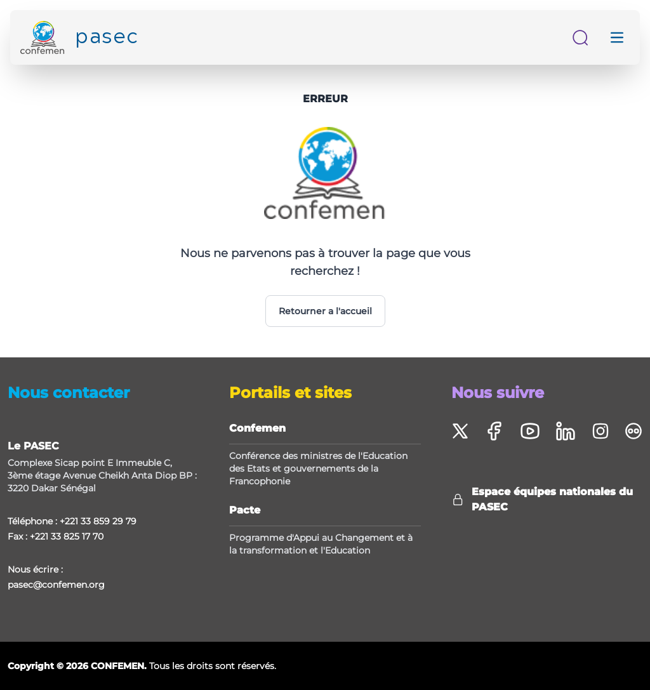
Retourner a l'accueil (325, 311)
